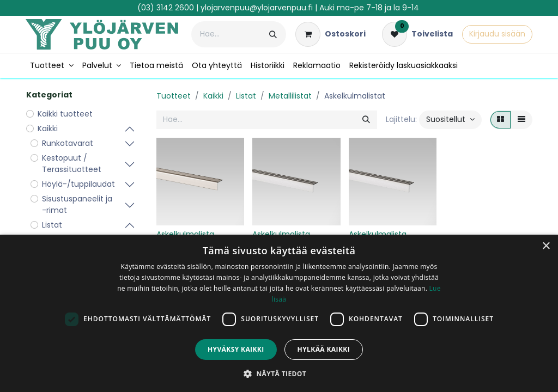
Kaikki (213, 95)
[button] (450, 120)
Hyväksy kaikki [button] (236, 349)
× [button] (546, 246)
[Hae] (273, 34)
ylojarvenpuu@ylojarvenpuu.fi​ (257, 7)
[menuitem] (52, 66)
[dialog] (279, 313)
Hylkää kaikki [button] (324, 349)
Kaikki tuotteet (65, 113)
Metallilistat (290, 95)
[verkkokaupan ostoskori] (330, 34)
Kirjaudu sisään (497, 33)
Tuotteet (173, 95)
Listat (246, 95)
